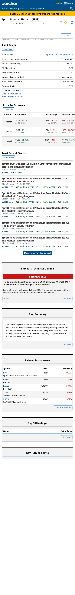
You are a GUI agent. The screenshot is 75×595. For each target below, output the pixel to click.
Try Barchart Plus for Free (50, 13)
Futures (13, 8)
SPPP (6, 172)
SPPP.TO (31, 187)
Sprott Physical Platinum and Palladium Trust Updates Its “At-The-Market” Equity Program (35, 224)
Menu (70, 3)
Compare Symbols (63, 407)
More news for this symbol (37, 253)
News (32, 8)
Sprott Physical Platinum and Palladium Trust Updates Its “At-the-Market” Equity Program (35, 195)
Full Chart (66, 35)
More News (8, 157)
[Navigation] (27, 23)
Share (6, 298)
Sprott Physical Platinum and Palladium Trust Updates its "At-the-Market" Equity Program (35, 180)
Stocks (5, 8)
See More (7, 49)
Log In (58, 3)
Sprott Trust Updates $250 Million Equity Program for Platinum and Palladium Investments (36, 165)
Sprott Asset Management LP (59, 54)
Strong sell (37, 276)
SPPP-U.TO (8, 187)
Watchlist (24, 8)
